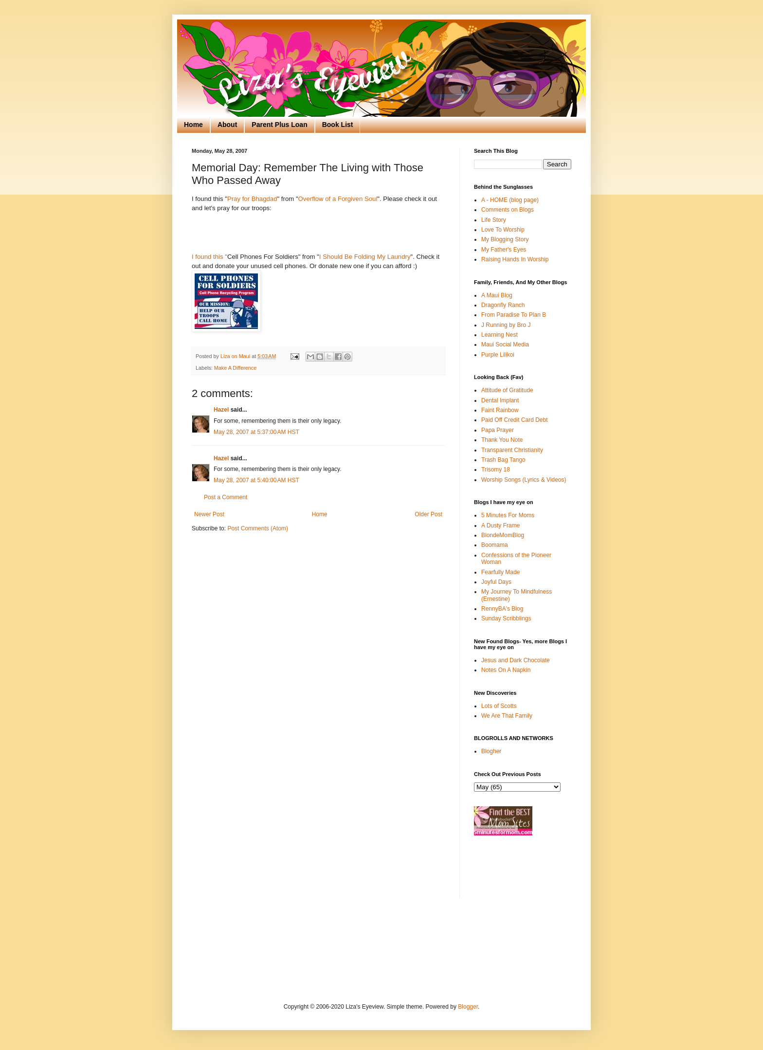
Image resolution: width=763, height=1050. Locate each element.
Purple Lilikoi (497, 354)
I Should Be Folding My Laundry (365, 256)
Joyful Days (496, 582)
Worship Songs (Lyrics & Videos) (523, 479)
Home (193, 124)
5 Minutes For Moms (507, 515)
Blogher (491, 751)
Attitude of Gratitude (507, 390)
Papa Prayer (497, 430)
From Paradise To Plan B (513, 314)
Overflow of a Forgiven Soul (338, 198)
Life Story (493, 220)
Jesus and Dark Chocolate (515, 660)
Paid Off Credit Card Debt (514, 419)
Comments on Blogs (507, 209)
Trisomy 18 (495, 469)
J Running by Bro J (505, 325)
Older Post (428, 514)
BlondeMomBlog (502, 535)
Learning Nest (499, 334)
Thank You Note (502, 439)
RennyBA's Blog (502, 608)
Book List (337, 124)
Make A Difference (235, 368)
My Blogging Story (504, 239)
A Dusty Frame (500, 525)
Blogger (468, 1006)
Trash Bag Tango (503, 459)
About (227, 124)
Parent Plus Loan (279, 124)
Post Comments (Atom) (257, 528)
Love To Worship (503, 229)
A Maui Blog (496, 295)
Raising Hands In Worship (515, 259)
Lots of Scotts (499, 706)
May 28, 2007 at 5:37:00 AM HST (256, 432)
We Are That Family (506, 715)
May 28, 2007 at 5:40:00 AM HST (256, 480)
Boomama (494, 545)
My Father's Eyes (503, 249)
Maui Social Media (505, 344)
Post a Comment (225, 497)
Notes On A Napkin (505, 670)
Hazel (221, 409)
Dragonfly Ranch (503, 305)
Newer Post (209, 514)
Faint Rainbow (500, 410)
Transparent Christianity (512, 450)
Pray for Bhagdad (252, 198)
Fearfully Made (500, 572)
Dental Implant (500, 400)
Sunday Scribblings (506, 618)
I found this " (209, 256)
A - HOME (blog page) (510, 200)
